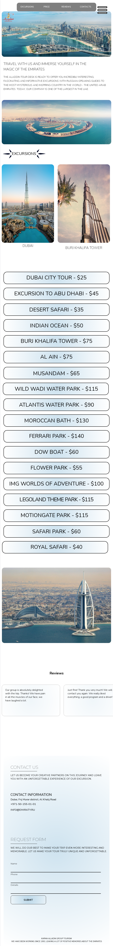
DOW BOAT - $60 (56, 452)
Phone (14, 874)
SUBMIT (28, 900)
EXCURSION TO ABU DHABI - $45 (56, 293)
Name (14, 863)
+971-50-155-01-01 (23, 804)
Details (14, 885)
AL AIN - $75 (56, 357)
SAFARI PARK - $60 (56, 531)
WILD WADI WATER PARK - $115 (56, 389)
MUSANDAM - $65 (56, 373)
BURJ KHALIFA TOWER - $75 (56, 341)
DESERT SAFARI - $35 (56, 309)
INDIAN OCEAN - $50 (56, 325)
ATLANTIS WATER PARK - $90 (56, 405)
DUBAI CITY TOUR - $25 (56, 277)
